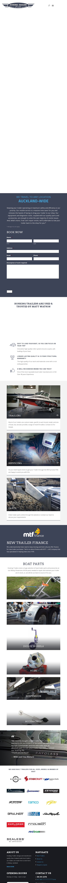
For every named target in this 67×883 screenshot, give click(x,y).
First (8, 243)
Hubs (33, 670)
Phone (36, 255)
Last (35, 243)
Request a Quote (42, 865)
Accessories (33, 721)
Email (9, 255)
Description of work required (17, 263)
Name (9, 237)
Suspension (33, 696)
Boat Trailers (41, 856)
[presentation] (20, 284)
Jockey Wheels (33, 646)
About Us (39, 859)
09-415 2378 (42, 877)
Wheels (33, 621)
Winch (33, 595)
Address (10, 248)
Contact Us (40, 862)
